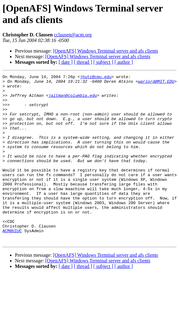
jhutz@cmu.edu (95, 77)
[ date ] (66, 62)
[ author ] (123, 62)
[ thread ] (83, 62)
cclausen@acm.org (73, 34)
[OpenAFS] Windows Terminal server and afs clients (105, 51)
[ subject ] (103, 62)
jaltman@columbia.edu (72, 100)
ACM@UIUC (12, 262)
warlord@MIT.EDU (156, 83)
